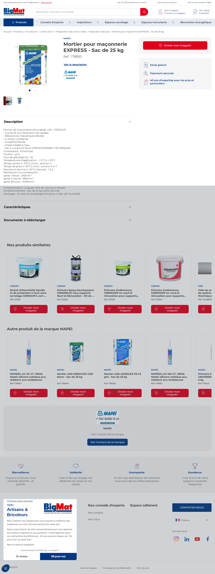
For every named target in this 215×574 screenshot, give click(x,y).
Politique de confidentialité (117, 568)
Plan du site (143, 568)
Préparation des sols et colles (71, 31)
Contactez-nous (192, 507)
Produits (18, 31)
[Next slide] (204, 246)
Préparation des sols (99, 31)
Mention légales (88, 568)
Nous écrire (46, 2)
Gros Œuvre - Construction (39, 31)
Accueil (7, 31)
